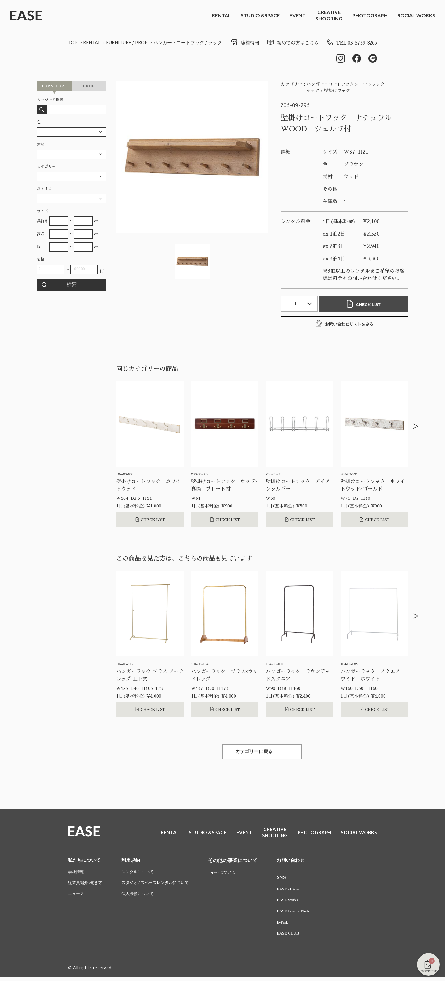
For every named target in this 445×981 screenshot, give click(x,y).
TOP (73, 42)
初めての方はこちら (287, 42)
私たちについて (85, 861)
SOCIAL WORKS (416, 15)
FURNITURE (122, 42)
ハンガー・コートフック (186, 42)
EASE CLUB (296, 937)
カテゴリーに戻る (262, 752)
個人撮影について (141, 896)
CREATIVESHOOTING (329, 15)
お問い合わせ (299, 861)
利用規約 (134, 861)
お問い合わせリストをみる (344, 324)
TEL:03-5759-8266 (349, 42)
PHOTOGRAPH (370, 15)
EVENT (298, 15)
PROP (146, 42)
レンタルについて (141, 874)
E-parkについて (230, 874)
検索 (72, 285)
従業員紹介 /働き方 (86, 885)
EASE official (296, 891)
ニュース (76, 896)
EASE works (295, 902)
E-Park (290, 925)
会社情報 (76, 874)
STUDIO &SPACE (260, 15)
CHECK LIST (365, 304)
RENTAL (221, 15)
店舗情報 (237, 42)
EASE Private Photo (302, 914)
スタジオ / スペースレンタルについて (160, 885)
